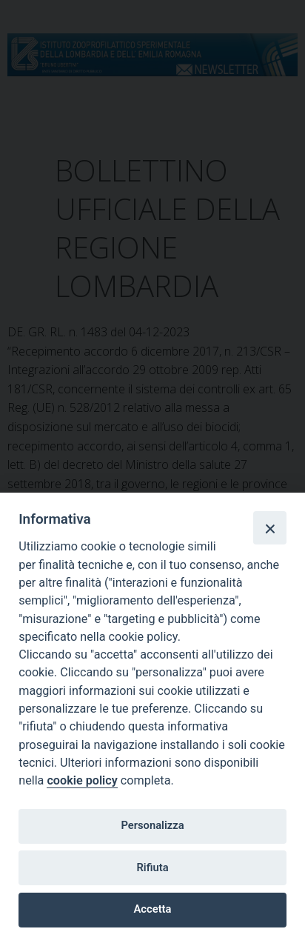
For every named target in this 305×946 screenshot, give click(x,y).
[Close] (269, 527)
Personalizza (152, 825)
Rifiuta (152, 867)
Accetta (153, 909)
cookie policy (82, 780)
